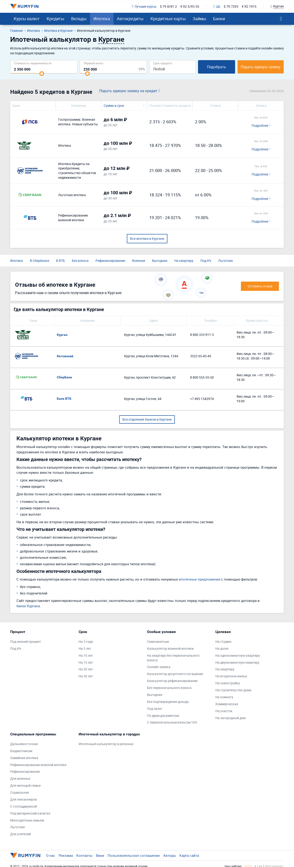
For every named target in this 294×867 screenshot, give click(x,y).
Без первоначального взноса (169, 687)
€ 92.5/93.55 (189, 6)
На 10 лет (86, 655)
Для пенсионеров (23, 799)
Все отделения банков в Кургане (147, 419)
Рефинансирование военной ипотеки (38, 765)
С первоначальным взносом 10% (172, 722)
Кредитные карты (168, 18)
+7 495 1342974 (202, 398)
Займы (199, 18)
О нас (50, 855)
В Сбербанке (39, 260)
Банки (219, 18)
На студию (223, 641)
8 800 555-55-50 (202, 377)
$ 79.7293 (231, 6)
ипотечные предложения (199, 579)
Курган (62, 335)
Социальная (19, 792)
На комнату (224, 697)
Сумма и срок (114, 105)
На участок (224, 711)
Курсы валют (27, 18)
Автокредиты (130, 18)
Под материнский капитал (30, 813)
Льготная (225, 260)
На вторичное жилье (231, 676)
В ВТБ (60, 260)
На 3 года (86, 641)
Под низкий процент (25, 641)
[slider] (41, 73)
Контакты (84, 855)
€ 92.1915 (249, 6)
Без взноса (80, 260)
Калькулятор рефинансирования (172, 681)
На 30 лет (86, 676)
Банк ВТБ (64, 398)
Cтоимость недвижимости (33, 63)
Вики (100, 855)
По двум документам (163, 715)
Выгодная (159, 260)
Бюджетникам (21, 751)
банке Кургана (28, 606)
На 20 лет (86, 669)
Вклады (78, 18)
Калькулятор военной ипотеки (170, 648)
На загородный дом (230, 718)
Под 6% (205, 260)
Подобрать (216, 66)
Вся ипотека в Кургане (147, 238)
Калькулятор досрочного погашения (175, 674)
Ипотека (101, 18)
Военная (138, 260)
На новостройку (227, 683)
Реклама (66, 855)
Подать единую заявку (261, 66)
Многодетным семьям (27, 820)
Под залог (154, 708)
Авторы (169, 855)
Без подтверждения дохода (168, 701)
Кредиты (55, 18)
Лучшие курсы (144, 6)
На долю (221, 648)
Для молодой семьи (25, 785)
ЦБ (216, 6)
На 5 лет (85, 648)
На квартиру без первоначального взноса (173, 657)
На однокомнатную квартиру (237, 655)
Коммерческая (226, 704)
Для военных (20, 778)
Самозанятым (158, 641)
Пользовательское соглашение (134, 855)
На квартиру (183, 260)
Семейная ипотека (24, 758)
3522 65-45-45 (200, 356)
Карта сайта (189, 855)
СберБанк (64, 377)
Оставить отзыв (260, 286)
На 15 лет (86, 662)
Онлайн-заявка (158, 667)
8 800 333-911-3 (202, 334)
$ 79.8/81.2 (168, 6)
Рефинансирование (110, 260)
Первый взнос (93, 63)
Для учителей (20, 834)
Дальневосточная (24, 744)
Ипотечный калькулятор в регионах (106, 744)
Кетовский (65, 356)
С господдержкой (23, 806)
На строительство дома (233, 690)
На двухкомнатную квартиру (237, 662)
